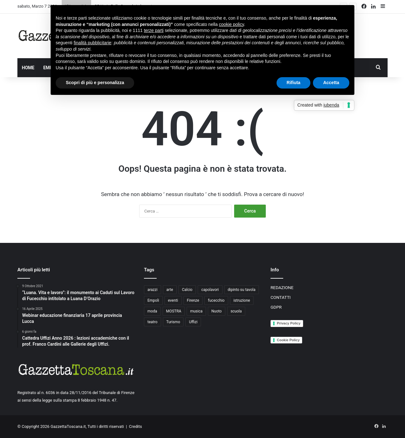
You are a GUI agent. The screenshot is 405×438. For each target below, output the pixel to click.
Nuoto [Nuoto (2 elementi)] (216, 311)
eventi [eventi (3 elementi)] (173, 300)
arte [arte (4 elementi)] (169, 289)
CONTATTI (281, 297)
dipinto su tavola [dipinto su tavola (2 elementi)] (242, 289)
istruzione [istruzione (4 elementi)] (242, 300)
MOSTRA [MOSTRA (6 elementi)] (173, 311)
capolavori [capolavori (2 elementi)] (210, 289)
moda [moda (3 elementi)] (152, 311)
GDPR (276, 307)
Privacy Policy (289, 323)
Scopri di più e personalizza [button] (95, 82)
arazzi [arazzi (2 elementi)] (152, 289)
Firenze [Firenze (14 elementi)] (193, 300)
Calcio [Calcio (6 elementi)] (187, 289)
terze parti (154, 30)
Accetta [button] (331, 82)
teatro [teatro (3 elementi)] (152, 322)
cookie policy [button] (231, 24)
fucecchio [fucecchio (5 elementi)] (216, 300)
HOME (28, 67)
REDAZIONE (282, 287)
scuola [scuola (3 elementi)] (236, 311)
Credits (135, 426)
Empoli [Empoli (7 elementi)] (153, 300)
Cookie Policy (288, 340)
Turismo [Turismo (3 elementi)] (173, 322)
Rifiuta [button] (294, 82)
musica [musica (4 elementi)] (196, 311)
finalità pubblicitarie (92, 42)
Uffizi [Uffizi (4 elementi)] (193, 322)
